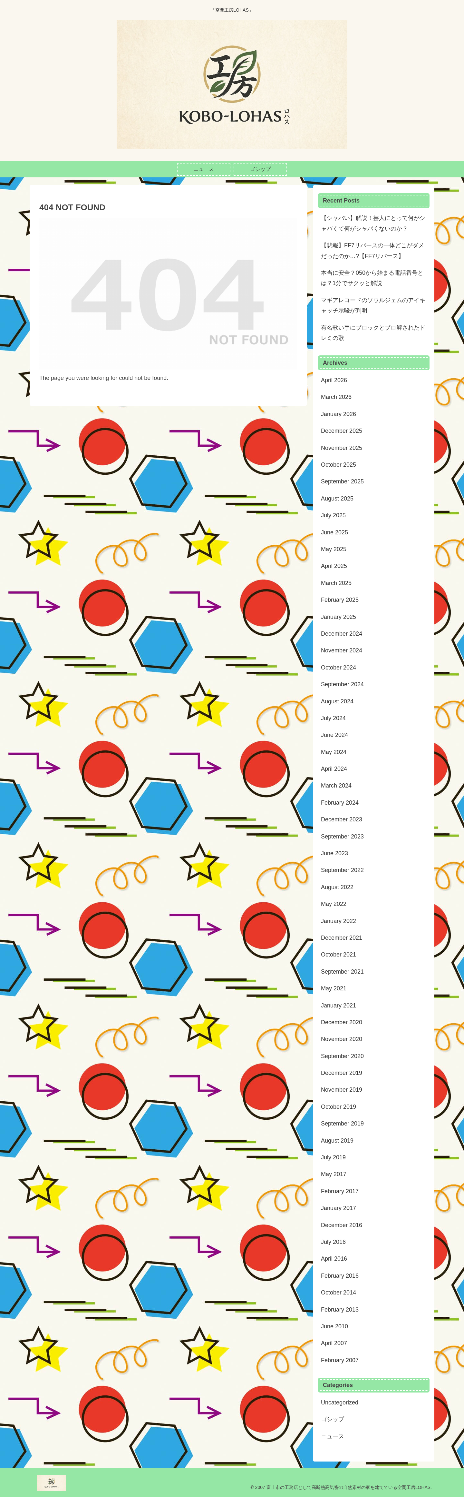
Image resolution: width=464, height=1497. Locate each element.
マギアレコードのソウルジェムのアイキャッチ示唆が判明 (373, 305)
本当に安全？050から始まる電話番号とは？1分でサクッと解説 (372, 278)
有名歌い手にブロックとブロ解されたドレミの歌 (373, 332)
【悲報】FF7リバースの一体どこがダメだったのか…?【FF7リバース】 (372, 250)
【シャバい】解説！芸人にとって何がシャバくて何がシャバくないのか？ (373, 223)
